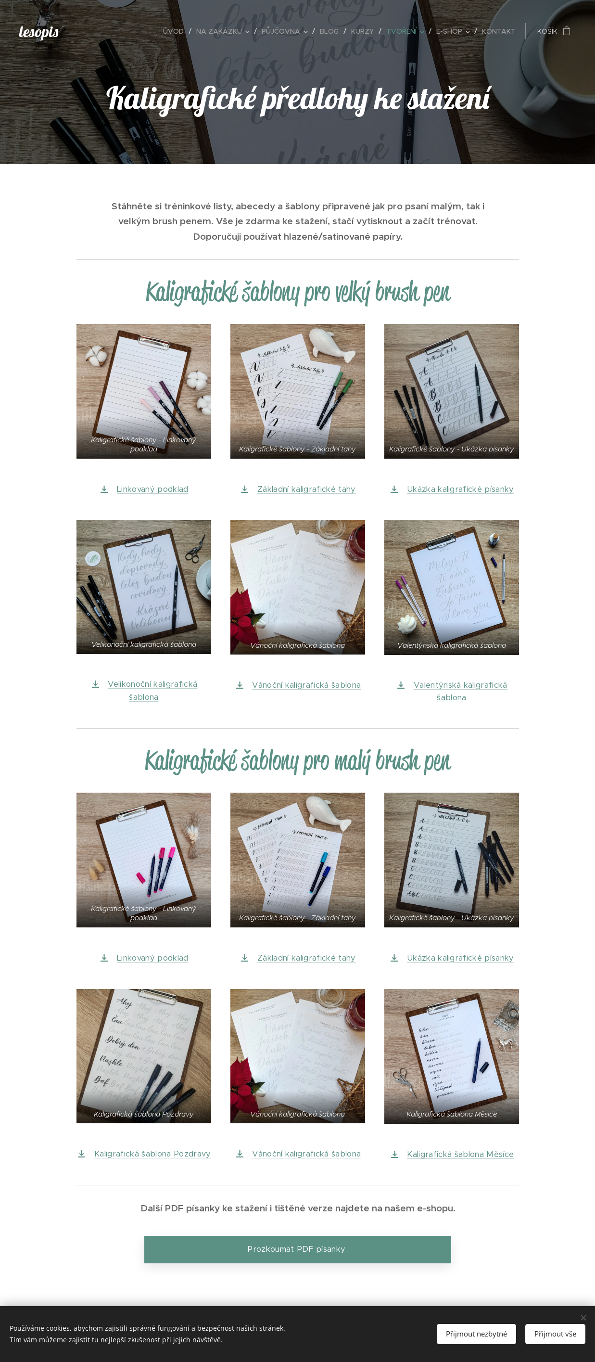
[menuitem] (176, 31)
